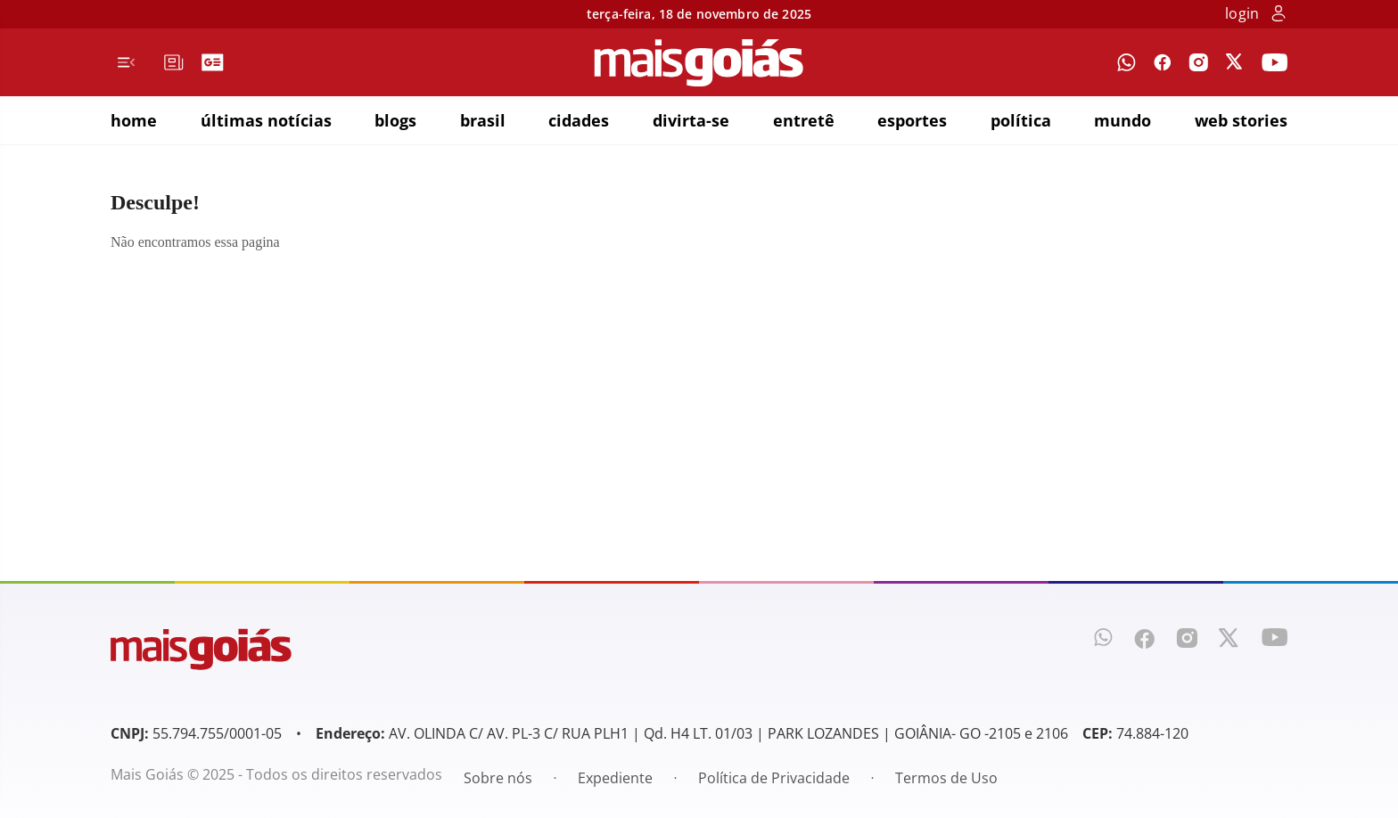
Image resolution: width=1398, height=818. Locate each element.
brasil (483, 120)
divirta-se (691, 120)
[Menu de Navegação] (126, 62)
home (134, 120)
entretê (804, 120)
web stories (1241, 120)
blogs (395, 120)
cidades (578, 120)
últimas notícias (266, 120)
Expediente (615, 778)
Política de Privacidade (774, 778)
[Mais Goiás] (699, 62)
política (1021, 120)
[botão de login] (1278, 14)
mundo (1122, 120)
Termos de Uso (946, 778)
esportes (912, 120)
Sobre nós (498, 778)
